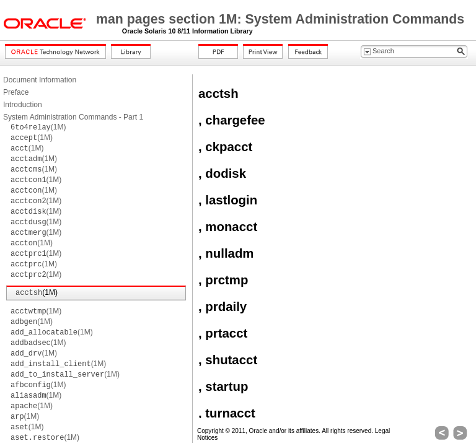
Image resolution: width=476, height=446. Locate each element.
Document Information (39, 80)
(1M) (38, 127)
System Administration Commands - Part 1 (73, 117)
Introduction (22, 104)
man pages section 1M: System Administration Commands (280, 19)
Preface (16, 92)
